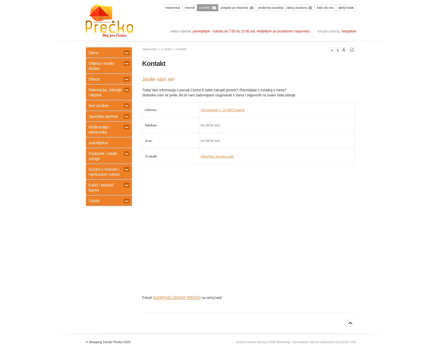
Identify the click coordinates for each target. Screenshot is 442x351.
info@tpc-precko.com (217, 156)
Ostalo (109, 201)
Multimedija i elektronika (109, 129)
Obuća (109, 79)
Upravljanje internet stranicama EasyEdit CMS (324, 342)
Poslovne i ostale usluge (109, 156)
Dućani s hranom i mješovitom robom (109, 172)
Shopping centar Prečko (109, 21)
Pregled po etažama (234, 7)
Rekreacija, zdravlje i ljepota (109, 92)
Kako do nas (325, 7)
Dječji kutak (346, 7)
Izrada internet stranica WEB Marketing (263, 342)
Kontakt (181, 49)
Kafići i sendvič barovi (109, 187)
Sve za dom (109, 105)
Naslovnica (172, 7)
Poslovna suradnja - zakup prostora (282, 7)
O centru (205, 7)
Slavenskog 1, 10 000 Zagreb (223, 110)
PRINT (352, 49)
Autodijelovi (98, 143)
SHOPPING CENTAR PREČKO (177, 298)
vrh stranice (350, 323)
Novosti (190, 7)
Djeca (109, 52)
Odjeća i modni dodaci (109, 66)
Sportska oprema (109, 116)
